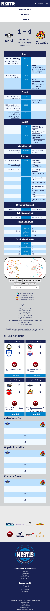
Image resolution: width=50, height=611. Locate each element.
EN (42, 4)
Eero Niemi (14, 63)
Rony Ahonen (39, 101)
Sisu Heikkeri (39, 150)
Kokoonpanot (25, 9)
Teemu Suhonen (37, 72)
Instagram (26, 589)
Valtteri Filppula (40, 69)
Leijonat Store (25, 578)
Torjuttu (27, 280)
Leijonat (25, 572)
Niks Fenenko (36, 133)
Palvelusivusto (25, 577)
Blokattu (36, 280)
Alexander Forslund (37, 136)
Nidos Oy (30, 609)
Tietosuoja (25, 604)
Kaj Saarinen (12, 105)
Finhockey (25, 575)
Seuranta (25, 14)
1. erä (17, 284)
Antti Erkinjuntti (12, 62)
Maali (12, 280)
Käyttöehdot (25, 602)
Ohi (19, 280)
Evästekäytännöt (25, 606)
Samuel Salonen (39, 139)
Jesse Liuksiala (36, 87)
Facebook (26, 586)
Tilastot (25, 19)
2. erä (25, 284)
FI (39, 4)
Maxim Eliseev (39, 85)
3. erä (32, 284)
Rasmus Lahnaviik (36, 67)
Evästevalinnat (25, 607)
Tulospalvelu (25, 573)
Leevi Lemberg (37, 141)
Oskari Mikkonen (13, 369)
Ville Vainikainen (36, 80)
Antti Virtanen (13, 58)
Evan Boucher (15, 118)
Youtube (25, 591)
